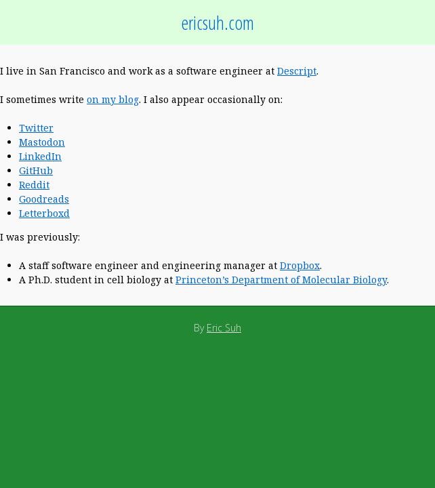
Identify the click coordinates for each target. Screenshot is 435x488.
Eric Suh (224, 327)
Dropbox (300, 265)
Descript (296, 70)
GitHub (36, 170)
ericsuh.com (217, 22)
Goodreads (44, 198)
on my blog (113, 99)
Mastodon (42, 142)
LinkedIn (40, 156)
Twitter (36, 127)
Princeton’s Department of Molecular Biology (281, 279)
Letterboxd (44, 213)
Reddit (34, 184)
